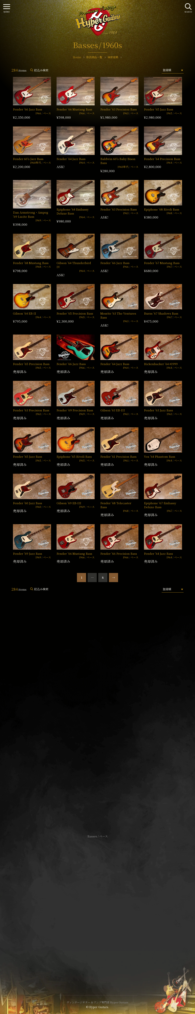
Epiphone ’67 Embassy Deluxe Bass (160, 505)
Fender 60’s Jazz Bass (28, 159)
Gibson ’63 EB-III (112, 410)
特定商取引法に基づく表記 (97, 906)
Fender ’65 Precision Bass (75, 313)
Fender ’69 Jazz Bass (27, 554)
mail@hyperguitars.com (103, 711)
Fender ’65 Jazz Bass (158, 109)
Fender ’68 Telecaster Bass (115, 505)
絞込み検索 (41, 70)
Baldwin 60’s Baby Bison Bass (117, 161)
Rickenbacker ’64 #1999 (161, 364)
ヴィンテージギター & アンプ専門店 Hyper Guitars (97, 1002)
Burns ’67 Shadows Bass (161, 313)
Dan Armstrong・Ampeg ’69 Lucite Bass (30, 214)
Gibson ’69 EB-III (69, 503)
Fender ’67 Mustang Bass (162, 263)
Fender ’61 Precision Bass (118, 456)
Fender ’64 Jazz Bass (71, 159)
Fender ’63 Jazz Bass (158, 410)
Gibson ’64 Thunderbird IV (74, 265)
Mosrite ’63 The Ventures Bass (118, 315)
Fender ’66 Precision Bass (118, 554)
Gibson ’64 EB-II (24, 313)
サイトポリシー (97, 900)
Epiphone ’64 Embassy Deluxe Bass (73, 211)
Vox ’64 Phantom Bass (159, 456)
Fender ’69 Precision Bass (75, 410)
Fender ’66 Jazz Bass (27, 109)
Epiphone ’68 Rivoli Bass (161, 209)
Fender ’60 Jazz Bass (27, 503)
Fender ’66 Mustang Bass (74, 109)
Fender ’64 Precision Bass (162, 159)
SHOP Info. (97, 723)
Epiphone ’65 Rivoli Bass (74, 456)
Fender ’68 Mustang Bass (31, 263)
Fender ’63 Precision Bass (118, 109)
